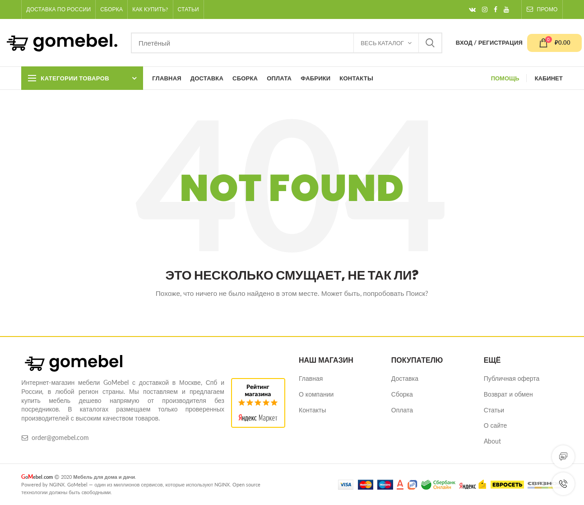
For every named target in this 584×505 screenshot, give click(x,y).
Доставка (404, 378)
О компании (316, 394)
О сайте (495, 425)
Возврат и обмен (508, 394)
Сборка (402, 394)
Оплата (402, 410)
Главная (311, 378)
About (492, 441)
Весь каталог (382, 43)
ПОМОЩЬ (505, 78)
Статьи (494, 410)
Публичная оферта (512, 378)
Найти (430, 43)
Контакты (312, 410)
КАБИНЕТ (549, 78)
